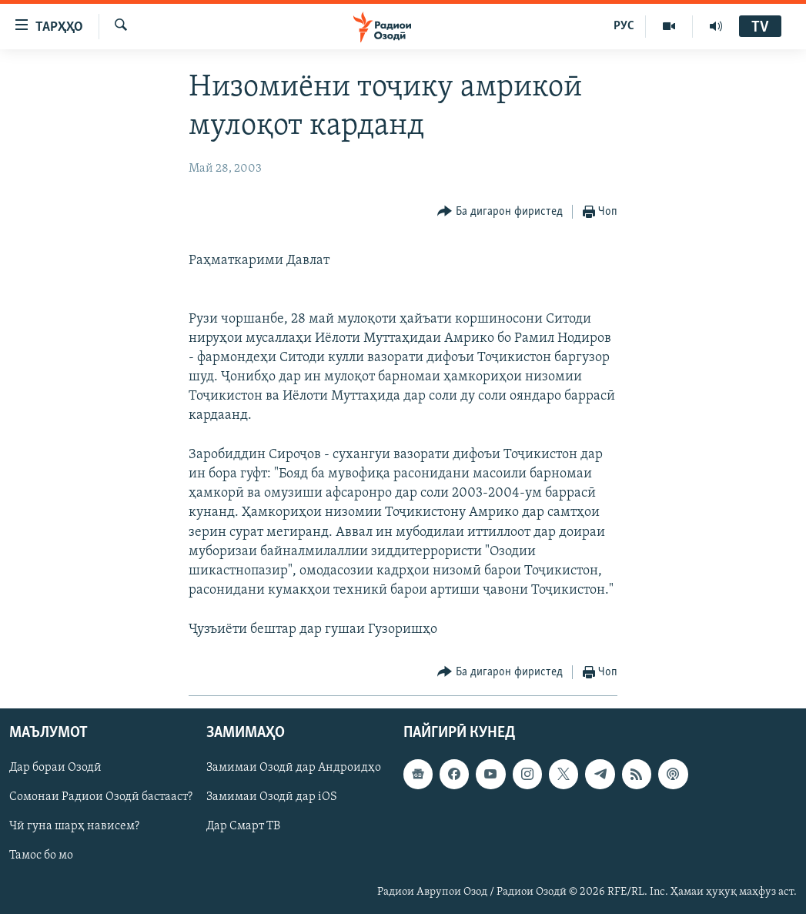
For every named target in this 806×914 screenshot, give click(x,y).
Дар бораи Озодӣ (55, 768)
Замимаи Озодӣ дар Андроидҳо (293, 768)
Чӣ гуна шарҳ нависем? (74, 826)
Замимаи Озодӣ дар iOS (271, 797)
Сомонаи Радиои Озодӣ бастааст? (100, 797)
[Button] (500, 212)
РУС (624, 26)
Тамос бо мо (41, 855)
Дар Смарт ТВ (243, 826)
